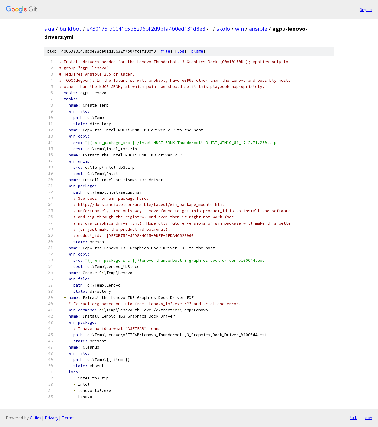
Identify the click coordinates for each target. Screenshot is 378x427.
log (180, 51)
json (367, 417)
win (239, 28)
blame (197, 51)
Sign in (366, 9)
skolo (223, 28)
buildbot (70, 28)
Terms (68, 418)
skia (49, 28)
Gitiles (35, 418)
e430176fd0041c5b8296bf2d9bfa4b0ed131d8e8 (146, 28)
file (165, 51)
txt (353, 417)
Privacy (51, 418)
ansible (258, 28)
